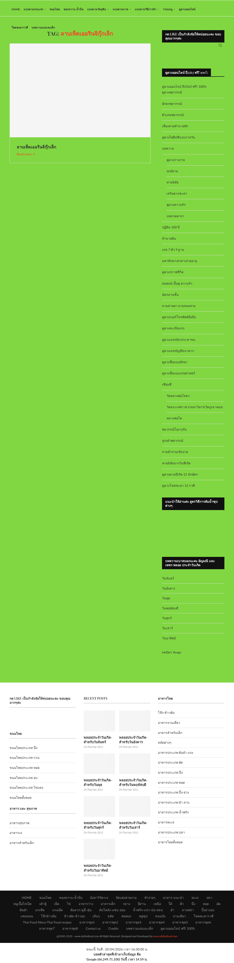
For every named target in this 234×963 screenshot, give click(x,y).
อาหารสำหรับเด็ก (22, 845)
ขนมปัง (160, 917)
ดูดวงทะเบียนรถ (173, 331)
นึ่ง (193, 905)
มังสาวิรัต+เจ (99, 899)
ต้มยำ (23, 911)
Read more (26, 156)
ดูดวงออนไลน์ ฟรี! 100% (178, 929)
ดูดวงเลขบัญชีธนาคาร (178, 353)
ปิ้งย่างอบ (208, 911)
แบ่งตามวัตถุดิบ (96, 9)
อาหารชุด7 (47, 929)
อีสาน (142, 905)
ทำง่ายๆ (149, 899)
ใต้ (170, 905)
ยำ (172, 911)
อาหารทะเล (166, 824)
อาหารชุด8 (70, 929)
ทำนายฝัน (169, 241)
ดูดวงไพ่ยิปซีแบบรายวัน (178, 140)
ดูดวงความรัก (176, 207)
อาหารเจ (16, 835)
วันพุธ (166, 600)
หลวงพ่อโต (174, 420)
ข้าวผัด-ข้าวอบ (74, 917)
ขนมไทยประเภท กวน (25, 760)
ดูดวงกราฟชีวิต (172, 274)
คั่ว (182, 905)
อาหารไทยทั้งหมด (170, 845)
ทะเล (195, 899)
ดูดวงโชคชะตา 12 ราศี (178, 488)
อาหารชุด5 (180, 923)
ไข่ (69, 905)
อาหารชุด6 (203, 923)
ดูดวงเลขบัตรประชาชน (178, 342)
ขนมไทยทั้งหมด (21, 800)
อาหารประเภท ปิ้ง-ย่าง (173, 795)
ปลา (209, 899)
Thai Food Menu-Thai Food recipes (47, 923)
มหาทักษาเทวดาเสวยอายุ (179, 263)
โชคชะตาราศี (19, 27)
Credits (113, 929)
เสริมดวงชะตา (177, 196)
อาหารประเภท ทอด (171, 785)
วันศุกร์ (167, 620)
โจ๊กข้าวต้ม (48, 917)
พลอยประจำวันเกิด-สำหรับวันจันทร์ (98, 741)
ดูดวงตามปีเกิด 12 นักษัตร (180, 477)
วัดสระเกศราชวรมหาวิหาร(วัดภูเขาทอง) (195, 409)
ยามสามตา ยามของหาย (179, 308)
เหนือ (157, 905)
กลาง (126, 905)
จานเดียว (179, 917)
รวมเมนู (167, 9)
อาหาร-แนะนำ (173, 899)
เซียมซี (167, 387)
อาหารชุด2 (110, 923)
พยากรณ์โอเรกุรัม (174, 432)
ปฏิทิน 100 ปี (171, 229)
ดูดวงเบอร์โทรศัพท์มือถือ (179, 319)
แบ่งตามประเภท (33, 9)
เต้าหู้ (42, 905)
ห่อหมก (126, 917)
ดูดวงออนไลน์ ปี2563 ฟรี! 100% (184, 89)
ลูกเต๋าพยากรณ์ (172, 443)
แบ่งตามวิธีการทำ (145, 9)
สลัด (111, 917)
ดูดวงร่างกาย (176, 162)
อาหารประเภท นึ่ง (170, 775)
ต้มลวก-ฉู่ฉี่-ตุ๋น (80, 911)
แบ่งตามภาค (120, 9)
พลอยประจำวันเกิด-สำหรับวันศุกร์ (98, 826)
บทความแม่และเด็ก (43, 27)
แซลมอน (27, 917)
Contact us (93, 929)
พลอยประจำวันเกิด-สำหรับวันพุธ (98, 784)
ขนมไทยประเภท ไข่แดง (26, 790)
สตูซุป (143, 917)
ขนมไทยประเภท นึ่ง (23, 750)
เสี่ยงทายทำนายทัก (175, 128)
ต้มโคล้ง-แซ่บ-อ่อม (112, 911)
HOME (15, 9)
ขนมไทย (55, 9)
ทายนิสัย (172, 184)
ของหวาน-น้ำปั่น (73, 9)
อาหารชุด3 (133, 923)
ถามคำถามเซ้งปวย (175, 454)
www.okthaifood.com (165, 937)
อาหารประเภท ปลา (171, 834)
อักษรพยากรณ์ (172, 106)
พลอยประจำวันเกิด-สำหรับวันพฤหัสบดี (133, 784)
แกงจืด (40, 911)
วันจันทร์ (168, 580)
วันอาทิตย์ (169, 640)
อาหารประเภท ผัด (170, 765)
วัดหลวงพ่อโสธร (178, 398)
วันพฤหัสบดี (170, 610)
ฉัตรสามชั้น (170, 297)
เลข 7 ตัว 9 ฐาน (173, 252)
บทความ (168, 151)
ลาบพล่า (188, 911)
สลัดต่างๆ (164, 745)
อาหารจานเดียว (169, 725)
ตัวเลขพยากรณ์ (173, 117)
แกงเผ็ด (57, 911)
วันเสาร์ (167, 630)
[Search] (220, 46)
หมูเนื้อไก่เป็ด (22, 905)
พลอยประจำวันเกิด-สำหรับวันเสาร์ (133, 826)
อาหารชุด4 (157, 923)
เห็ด (56, 905)
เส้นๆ (96, 917)
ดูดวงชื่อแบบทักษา (175, 364)
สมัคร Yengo (172, 654)
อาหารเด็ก (108, 905)
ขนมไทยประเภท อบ (23, 780)
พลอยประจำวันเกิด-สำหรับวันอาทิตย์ (98, 869)
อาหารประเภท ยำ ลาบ (173, 805)
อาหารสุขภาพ (19, 825)
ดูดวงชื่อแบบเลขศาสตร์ (178, 375)
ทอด (206, 905)
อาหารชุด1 (87, 923)
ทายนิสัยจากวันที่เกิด (176, 465)
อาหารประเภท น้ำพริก (173, 815)
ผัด (219, 905)
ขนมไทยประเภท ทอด (25, 770)
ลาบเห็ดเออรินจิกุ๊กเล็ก (36, 149)
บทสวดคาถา (175, 218)
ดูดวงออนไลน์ (187, 9)
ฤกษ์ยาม (172, 173)
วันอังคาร (168, 591)
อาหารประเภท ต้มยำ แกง (175, 755)
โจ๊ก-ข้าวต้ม (166, 715)
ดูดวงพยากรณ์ (172, 95)
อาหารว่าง (86, 905)
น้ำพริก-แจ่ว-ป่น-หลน (148, 911)
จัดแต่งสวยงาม (126, 899)
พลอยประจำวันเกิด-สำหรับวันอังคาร (133, 741)
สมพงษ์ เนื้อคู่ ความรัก (177, 286)
